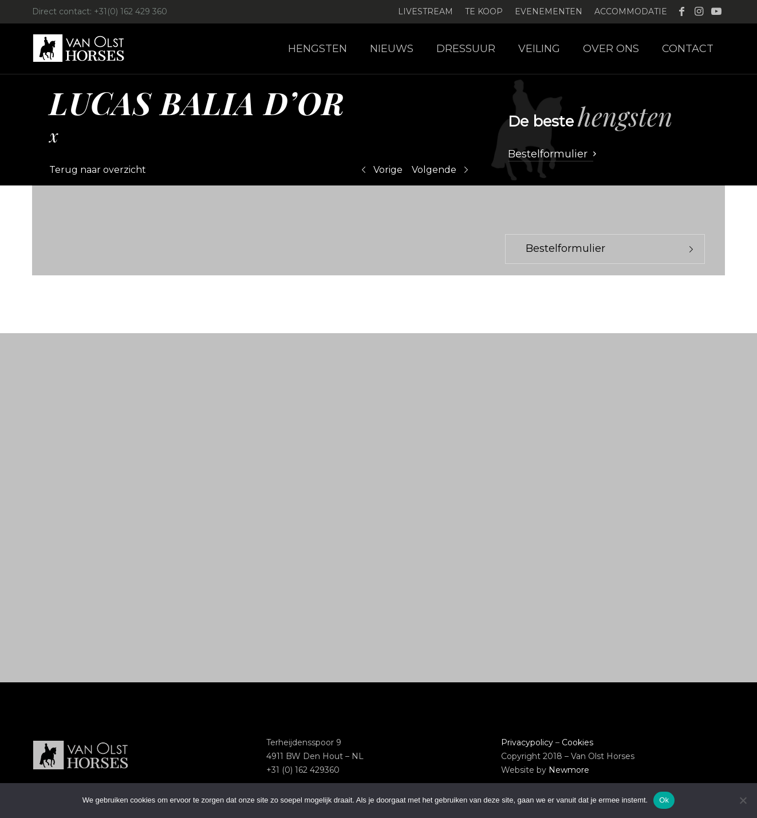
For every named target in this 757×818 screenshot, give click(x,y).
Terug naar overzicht (97, 169)
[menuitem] (425, 12)
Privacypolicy (527, 742)
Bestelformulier (565, 248)
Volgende (434, 169)
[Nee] (742, 800)
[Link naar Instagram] (699, 11)
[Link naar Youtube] (716, 11)
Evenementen (548, 11)
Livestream (425, 11)
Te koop (484, 11)
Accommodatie (630, 11)
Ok (664, 800)
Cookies (577, 742)
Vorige (388, 169)
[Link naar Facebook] (681, 11)
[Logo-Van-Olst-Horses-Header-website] (86, 48)
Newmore (569, 770)
